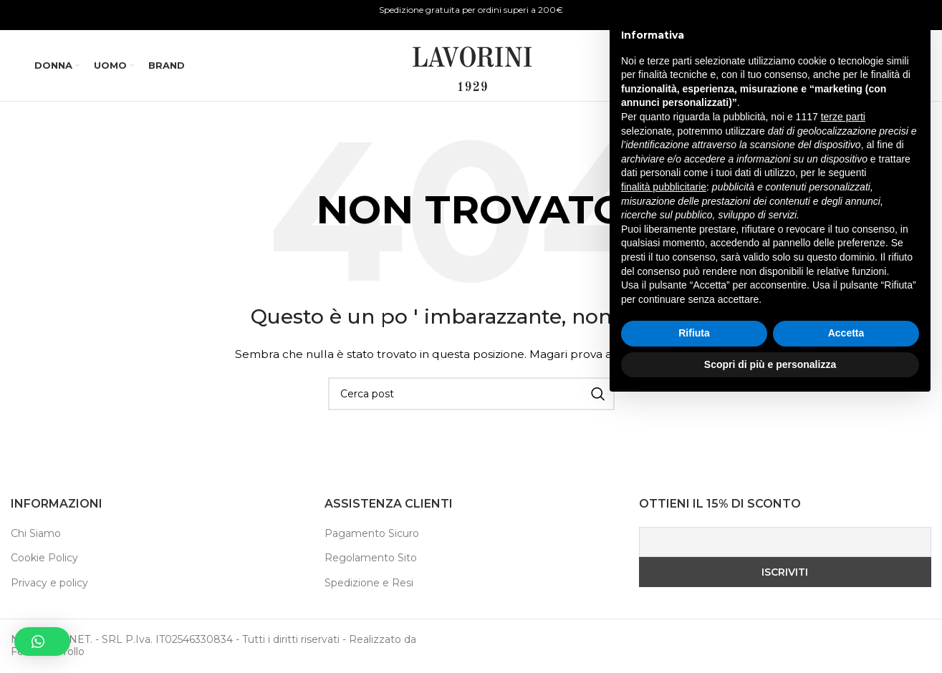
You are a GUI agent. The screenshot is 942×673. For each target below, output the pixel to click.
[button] (42, 641)
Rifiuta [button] (694, 603)
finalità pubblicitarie (663, 456)
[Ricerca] (800, 66)
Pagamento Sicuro (372, 533)
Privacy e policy (49, 582)
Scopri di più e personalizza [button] (770, 633)
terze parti (843, 386)
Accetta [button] (846, 603)
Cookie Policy (44, 558)
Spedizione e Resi (369, 582)
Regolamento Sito (371, 558)
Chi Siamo (36, 533)
